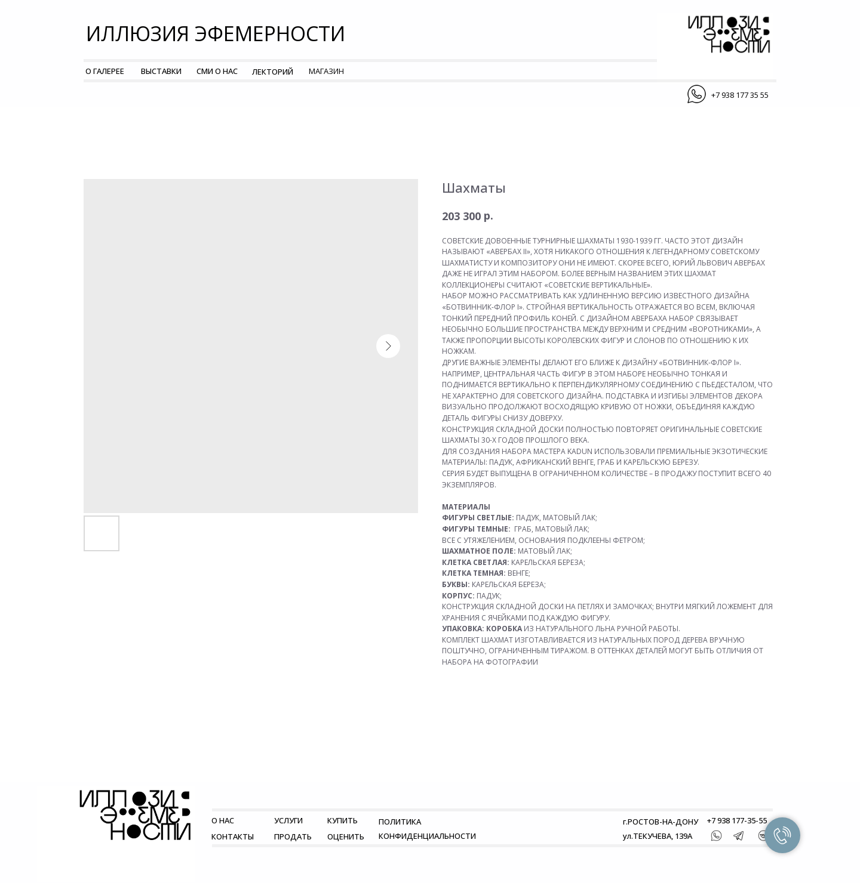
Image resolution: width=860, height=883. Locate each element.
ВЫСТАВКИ (161, 71)
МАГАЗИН (326, 71)
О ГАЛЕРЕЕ (104, 71)
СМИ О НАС (217, 71)
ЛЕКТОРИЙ (272, 71)
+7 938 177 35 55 (740, 94)
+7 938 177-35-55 (737, 820)
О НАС (222, 820)
